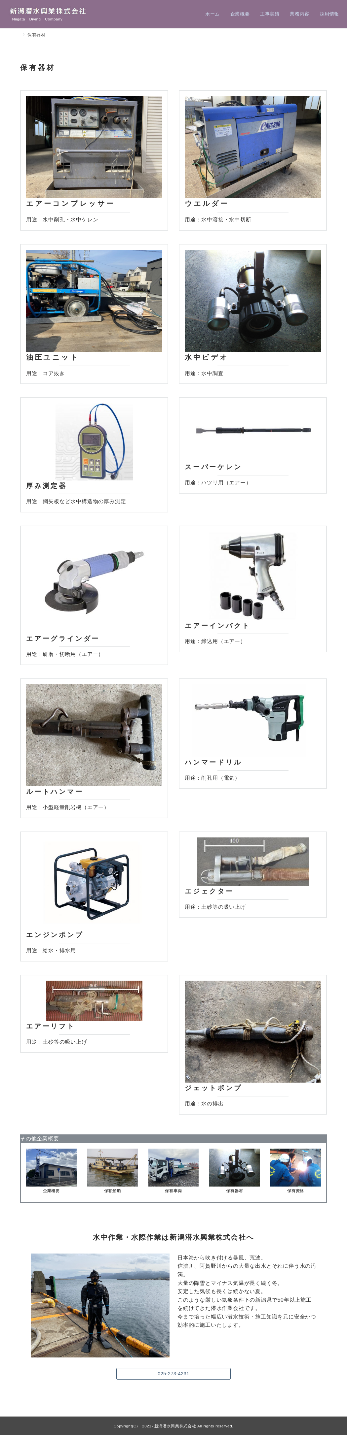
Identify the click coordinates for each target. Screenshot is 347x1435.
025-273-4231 (173, 1373)
